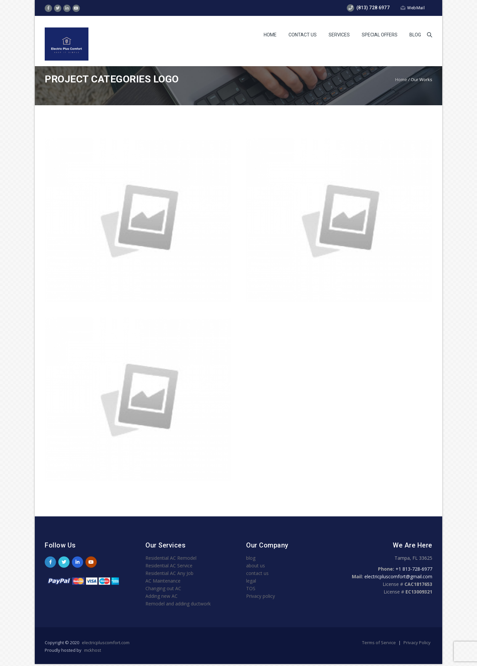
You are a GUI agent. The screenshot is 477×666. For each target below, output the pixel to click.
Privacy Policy (417, 642)
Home (270, 34)
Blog (415, 34)
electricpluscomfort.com (106, 642)
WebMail (412, 7)
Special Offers (380, 34)
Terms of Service (379, 642)
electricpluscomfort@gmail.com (398, 576)
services (339, 34)
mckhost (92, 650)
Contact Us (303, 34)
